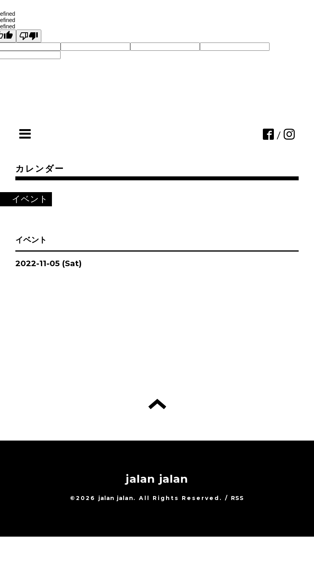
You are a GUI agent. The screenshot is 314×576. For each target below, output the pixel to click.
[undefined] (28, 36)
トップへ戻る (157, 404)
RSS (237, 498)
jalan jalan (157, 478)
